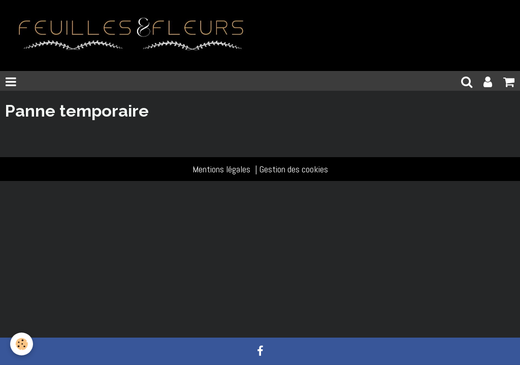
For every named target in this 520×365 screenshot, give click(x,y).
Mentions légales (221, 169)
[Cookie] (21, 344)
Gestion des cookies (293, 169)
